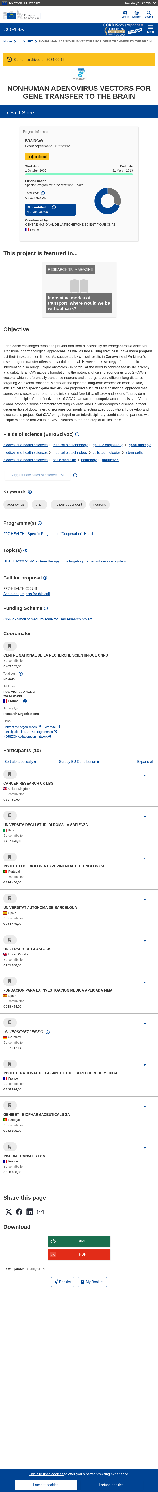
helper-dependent (68, 504)
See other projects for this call (26, 594)
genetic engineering (108, 445)
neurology (89, 460)
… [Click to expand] (19, 41)
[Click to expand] (144, 775)
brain (40, 504)
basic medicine (64, 460)
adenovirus (15, 504)
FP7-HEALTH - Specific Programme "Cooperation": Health (48, 534)
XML (82, 1241)
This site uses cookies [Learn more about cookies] (46, 1474)
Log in (125, 14)
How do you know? (140, 3)
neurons (99, 504)
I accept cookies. (46, 1485)
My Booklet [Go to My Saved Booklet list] (92, 1282)
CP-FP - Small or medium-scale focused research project (47, 619)
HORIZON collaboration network (27, 736)
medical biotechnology (70, 445)
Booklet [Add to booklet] (63, 1281)
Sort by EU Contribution (78, 762)
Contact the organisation (22, 727)
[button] (137, 14)
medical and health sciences (25, 445)
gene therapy (140, 445)
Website (52, 727)
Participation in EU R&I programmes (30, 732)
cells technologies (106, 452)
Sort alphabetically (19, 762)
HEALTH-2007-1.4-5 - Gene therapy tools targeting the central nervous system (64, 561)
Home (7, 41)
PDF (82, 1254)
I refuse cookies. (112, 1485)
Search (149, 14)
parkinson (110, 460)
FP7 (30, 41)
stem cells (134, 452)
